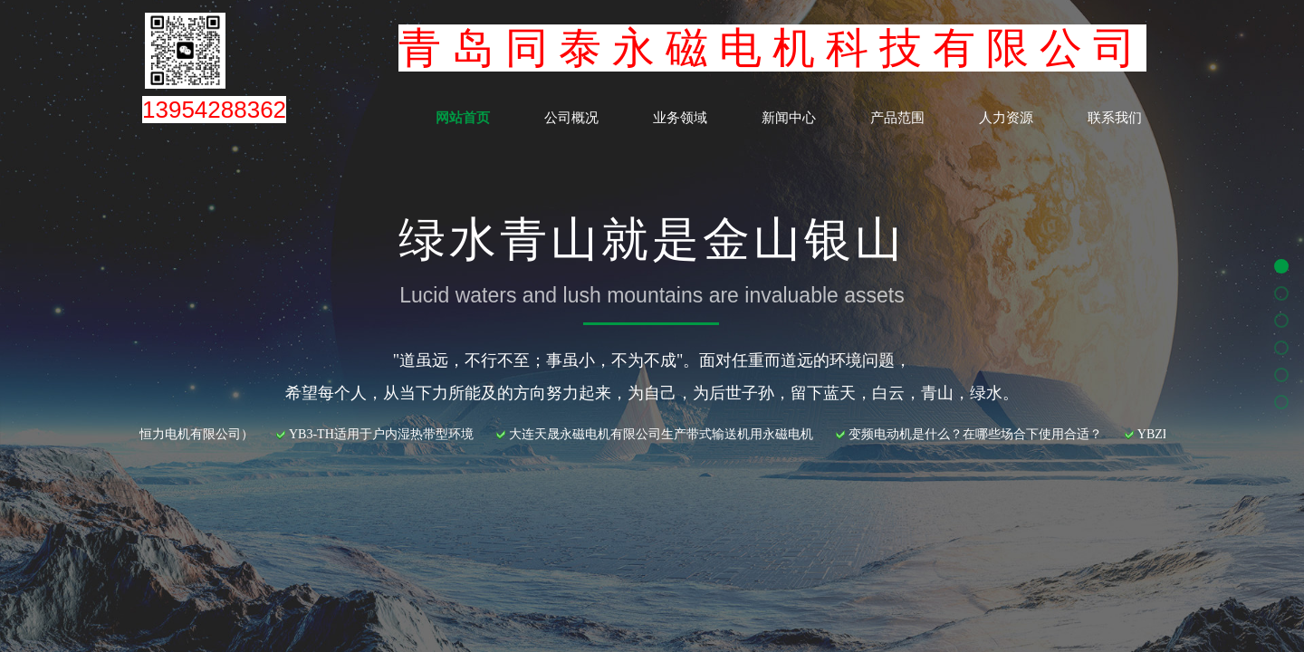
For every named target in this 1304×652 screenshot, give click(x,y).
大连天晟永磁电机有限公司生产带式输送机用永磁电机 (667, 434)
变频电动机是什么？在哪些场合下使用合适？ (981, 434)
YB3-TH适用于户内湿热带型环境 (387, 434)
